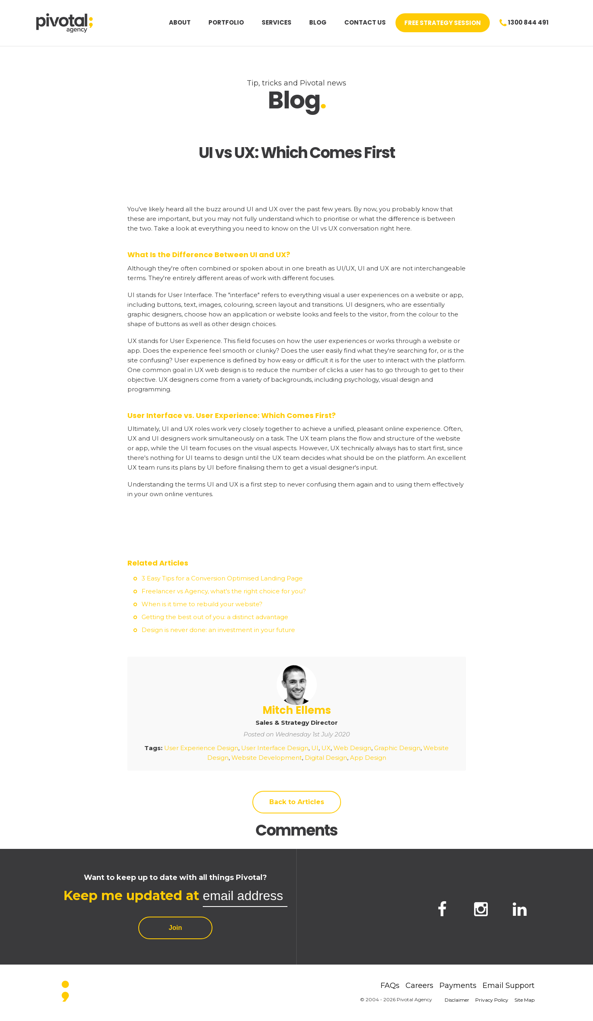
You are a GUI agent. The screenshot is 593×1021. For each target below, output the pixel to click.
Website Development (266, 757)
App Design (368, 757)
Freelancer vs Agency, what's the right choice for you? (223, 591)
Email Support (509, 985)
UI (314, 748)
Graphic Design (397, 748)
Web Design (352, 748)
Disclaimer (457, 1000)
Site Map (524, 1000)
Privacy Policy (491, 1000)
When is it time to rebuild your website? (201, 604)
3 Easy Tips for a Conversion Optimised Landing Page (222, 578)
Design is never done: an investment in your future (218, 630)
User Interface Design (274, 748)
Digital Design (326, 757)
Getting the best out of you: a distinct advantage (214, 617)
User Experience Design (201, 748)
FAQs (390, 985)
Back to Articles (296, 802)
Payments (457, 985)
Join (175, 927)
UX (326, 748)
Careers (419, 985)
